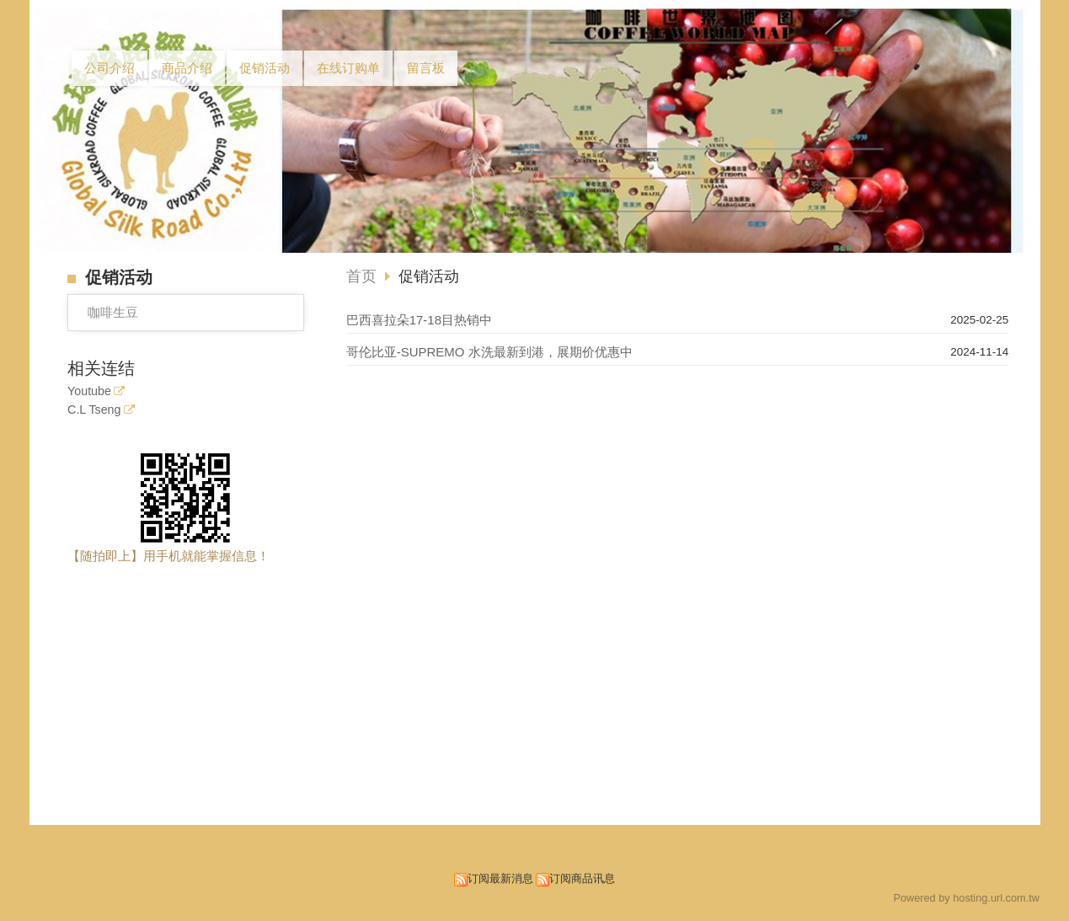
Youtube (89, 391)
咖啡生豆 (113, 312)
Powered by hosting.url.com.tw (966, 898)
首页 (361, 276)
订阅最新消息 (500, 878)
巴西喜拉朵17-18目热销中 (419, 320)
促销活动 (428, 276)
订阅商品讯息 (582, 878)
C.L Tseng (93, 410)
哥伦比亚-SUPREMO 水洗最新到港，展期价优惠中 (489, 352)
